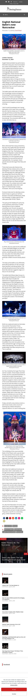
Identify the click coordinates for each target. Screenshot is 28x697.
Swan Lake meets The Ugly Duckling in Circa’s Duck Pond (13, 559)
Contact (20, 1)
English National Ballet (9, 532)
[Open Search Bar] (24, 14)
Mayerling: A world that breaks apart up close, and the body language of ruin (13, 637)
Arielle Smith (18, 529)
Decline (14, 694)
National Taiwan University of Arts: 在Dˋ (11, 624)
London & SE (8, 526)
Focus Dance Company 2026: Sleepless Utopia (12, 611)
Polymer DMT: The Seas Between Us (10, 585)
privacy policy (13, 685)
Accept (14, 689)
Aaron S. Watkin (9, 529)
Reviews (15, 526)
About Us (15, 1)
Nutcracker (19, 532)
